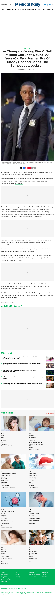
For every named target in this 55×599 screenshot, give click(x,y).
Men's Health (4, 517)
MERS (2, 525)
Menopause (4, 520)
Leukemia (31, 480)
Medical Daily (27, 4)
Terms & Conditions (34, 574)
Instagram (45, 576)
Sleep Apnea (4, 563)
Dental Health (32, 439)
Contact (17, 574)
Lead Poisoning (33, 479)
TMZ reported (19, 183)
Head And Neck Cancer (7, 489)
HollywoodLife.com (7, 245)
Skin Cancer (4, 560)
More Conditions (50, 413)
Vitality (3, 572)
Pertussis (31, 522)
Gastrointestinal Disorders (8, 473)
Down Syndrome (33, 451)
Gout (2, 484)
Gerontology (4, 482)
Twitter (44, 574)
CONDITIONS (49, 9)
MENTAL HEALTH (11, 9)
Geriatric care (5, 480)
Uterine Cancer (33, 551)
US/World (27, 48)
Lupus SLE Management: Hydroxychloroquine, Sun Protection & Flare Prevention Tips (22, 384)
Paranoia (31, 515)
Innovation (4, 576)
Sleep (2, 562)
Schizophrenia (5, 550)
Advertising (18, 578)
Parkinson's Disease (34, 518)
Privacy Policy (32, 576)
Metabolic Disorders (6, 527)
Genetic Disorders (6, 475)
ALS (2, 442)
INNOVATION (20, 9)
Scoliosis (3, 551)
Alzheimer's (4, 444)
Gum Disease (5, 485)
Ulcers (30, 550)
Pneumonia (32, 523)
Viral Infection (32, 555)
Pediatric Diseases (34, 520)
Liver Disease (32, 484)
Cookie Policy (32, 578)
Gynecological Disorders (8, 487)
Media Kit (31, 572)
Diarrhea (31, 447)
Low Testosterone (33, 487)
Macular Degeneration (7, 512)
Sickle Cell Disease (6, 558)
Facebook (45, 572)
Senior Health (5, 555)
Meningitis (4, 518)
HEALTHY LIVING (29, 9)
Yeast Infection (33, 560)
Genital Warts (5, 479)
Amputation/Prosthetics (8, 446)
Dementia (31, 435)
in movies (13, 284)
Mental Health (5, 523)
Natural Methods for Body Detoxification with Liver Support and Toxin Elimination (22, 364)
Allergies (3, 441)
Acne (2, 435)
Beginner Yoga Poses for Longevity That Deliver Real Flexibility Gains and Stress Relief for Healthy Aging (23, 357)
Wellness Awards (40, 9)
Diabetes (31, 446)
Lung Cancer (32, 489)
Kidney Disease (33, 475)
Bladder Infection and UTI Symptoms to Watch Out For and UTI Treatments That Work (20, 370)
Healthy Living (5, 578)
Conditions (7, 413)
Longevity (31, 485)
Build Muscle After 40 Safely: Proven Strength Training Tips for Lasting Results (23, 377)
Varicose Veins (33, 553)
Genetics (3, 477)
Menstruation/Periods (7, 522)
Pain (30, 512)
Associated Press (29, 209)
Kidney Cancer (33, 473)
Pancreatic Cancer (34, 513)
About (16, 572)
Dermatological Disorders (36, 442)
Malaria (3, 513)
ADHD (2, 437)
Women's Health (33, 558)
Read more (28, 594)
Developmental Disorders (36, 444)
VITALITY (4, 9)
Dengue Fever (32, 437)
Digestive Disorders (34, 449)
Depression (32, 441)
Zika (30, 562)
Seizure (3, 553)
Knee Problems (33, 477)
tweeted (29, 293)
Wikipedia (31, 251)
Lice (30, 482)
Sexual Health (5, 556)
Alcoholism (4, 439)
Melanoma (4, 515)
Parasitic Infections (34, 517)
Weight (31, 556)
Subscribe (17, 576)
